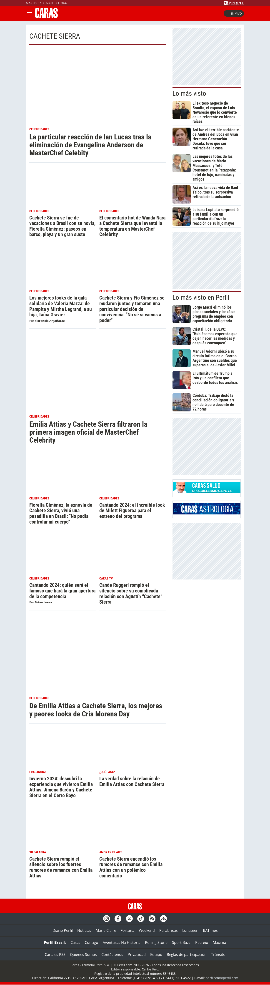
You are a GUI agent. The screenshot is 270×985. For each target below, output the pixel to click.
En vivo (234, 13)
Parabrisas (168, 930)
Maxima (219, 942)
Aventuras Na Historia (121, 942)
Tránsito (218, 954)
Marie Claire (106, 930)
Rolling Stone (156, 942)
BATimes (210, 930)
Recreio (201, 942)
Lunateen (190, 930)
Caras (75, 942)
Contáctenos (112, 954)
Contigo (91, 942)
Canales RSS (55, 954)
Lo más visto (189, 93)
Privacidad (137, 954)
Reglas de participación (187, 954)
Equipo (156, 954)
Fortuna (127, 930)
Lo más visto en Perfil (200, 297)
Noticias (84, 930)
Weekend (147, 930)
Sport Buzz (181, 942)
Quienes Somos (83, 954)
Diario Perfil (62, 930)
